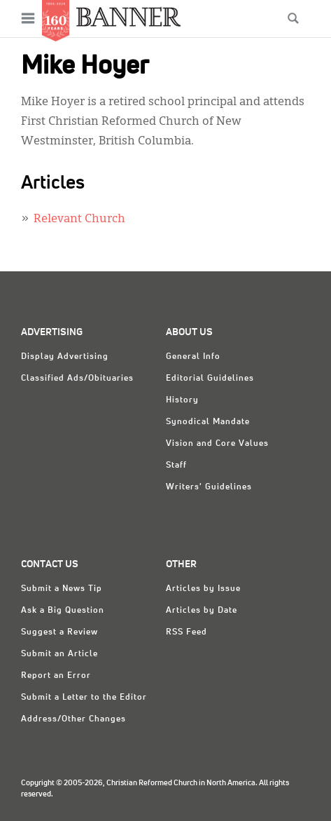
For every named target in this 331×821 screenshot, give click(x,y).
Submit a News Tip (61, 589)
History (182, 400)
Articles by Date (201, 610)
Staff (176, 465)
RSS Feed (186, 632)
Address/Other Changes (73, 719)
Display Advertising (64, 357)
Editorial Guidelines (210, 378)
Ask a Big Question (62, 610)
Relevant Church (79, 219)
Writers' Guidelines (209, 487)
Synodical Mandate (208, 422)
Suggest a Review (59, 632)
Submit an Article (59, 654)
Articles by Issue (203, 589)
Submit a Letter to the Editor (84, 697)
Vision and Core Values (217, 444)
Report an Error (56, 676)
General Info (193, 357)
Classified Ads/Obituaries (77, 378)
